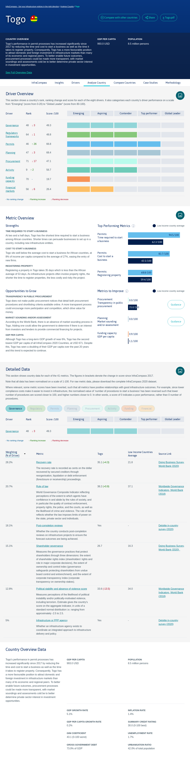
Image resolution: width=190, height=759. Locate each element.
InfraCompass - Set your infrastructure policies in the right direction (32, 6)
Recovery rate (43, 462)
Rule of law (42, 486)
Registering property (109, 275)
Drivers (76, 82)
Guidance (176, 304)
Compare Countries (125, 82)
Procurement (13, 161)
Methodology (173, 82)
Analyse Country (67, 6)
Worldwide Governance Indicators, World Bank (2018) (171, 490)
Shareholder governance (49, 546)
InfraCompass (39, 82)
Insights (59, 82)
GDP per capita (105, 336)
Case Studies (150, 82)
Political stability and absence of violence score (61, 588)
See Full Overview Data (19, 72)
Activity (10, 169)
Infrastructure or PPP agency (52, 620)
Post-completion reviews (49, 525)
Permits (10, 144)
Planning (10, 152)
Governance (12, 125)
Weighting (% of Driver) (12, 454)
